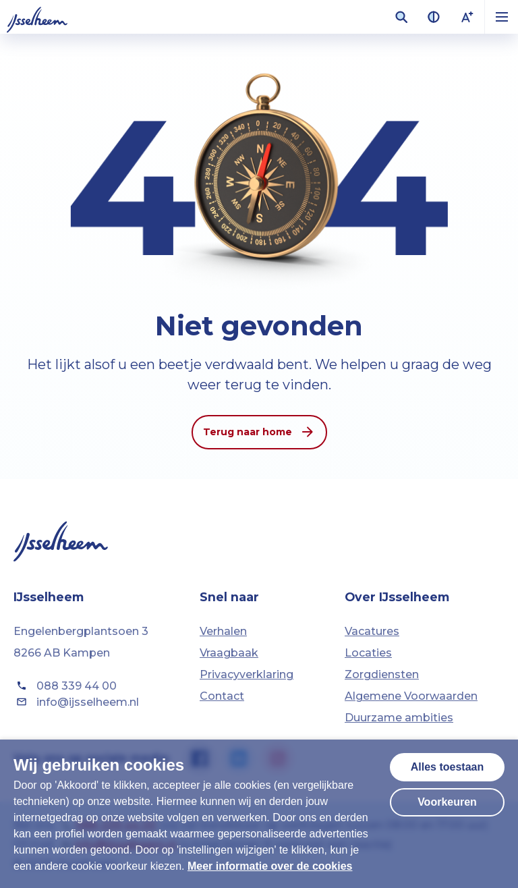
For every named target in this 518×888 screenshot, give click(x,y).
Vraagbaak (229, 652)
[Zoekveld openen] (401, 16)
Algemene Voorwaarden (411, 696)
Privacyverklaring (246, 674)
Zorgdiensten (382, 674)
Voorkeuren (447, 802)
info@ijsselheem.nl (76, 702)
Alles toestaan (447, 767)
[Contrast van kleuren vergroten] (434, 17)
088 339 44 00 (65, 685)
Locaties (368, 652)
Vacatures (372, 631)
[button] (501, 17)
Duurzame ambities (399, 717)
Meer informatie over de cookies (270, 866)
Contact (222, 696)
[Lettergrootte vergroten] (467, 17)
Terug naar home (259, 432)
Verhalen (223, 631)
